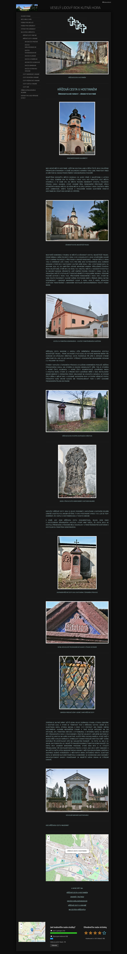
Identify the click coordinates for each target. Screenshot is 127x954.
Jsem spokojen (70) (58, 931)
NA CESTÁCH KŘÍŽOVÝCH (77, 909)
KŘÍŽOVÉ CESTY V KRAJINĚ (77, 905)
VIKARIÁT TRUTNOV (77, 897)
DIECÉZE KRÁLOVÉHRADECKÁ (77, 901)
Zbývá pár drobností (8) (59, 936)
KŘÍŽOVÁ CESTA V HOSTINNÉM (77, 892)
